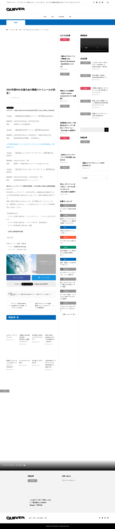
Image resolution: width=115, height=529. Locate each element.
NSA (11, 294)
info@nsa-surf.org (20, 246)
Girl (70, 16)
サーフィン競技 (35, 294)
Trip (52, 16)
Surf (45, 16)
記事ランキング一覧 (68, 314)
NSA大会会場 (27, 294)
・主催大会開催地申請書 (14, 231)
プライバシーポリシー (68, 480)
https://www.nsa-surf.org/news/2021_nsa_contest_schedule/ (34, 110)
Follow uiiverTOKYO (41, 284)
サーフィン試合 (44, 294)
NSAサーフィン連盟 (18, 294)
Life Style (61, 16)
